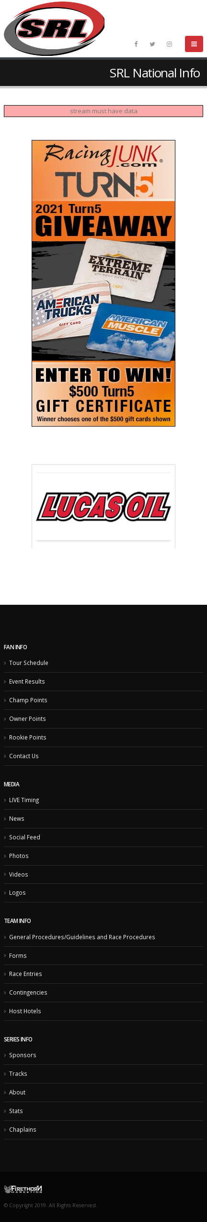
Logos (17, 892)
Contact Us (24, 756)
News (16, 818)
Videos (18, 874)
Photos (19, 855)
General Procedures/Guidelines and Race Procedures (82, 937)
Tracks (18, 1073)
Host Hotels (25, 1011)
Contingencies (28, 992)
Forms (18, 955)
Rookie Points (27, 737)
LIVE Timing (24, 800)
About (17, 1092)
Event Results (27, 681)
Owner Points (27, 718)
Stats (16, 1111)
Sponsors (22, 1055)
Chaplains (22, 1129)
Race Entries (25, 973)
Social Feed (24, 837)
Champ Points (28, 700)
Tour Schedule (28, 662)
